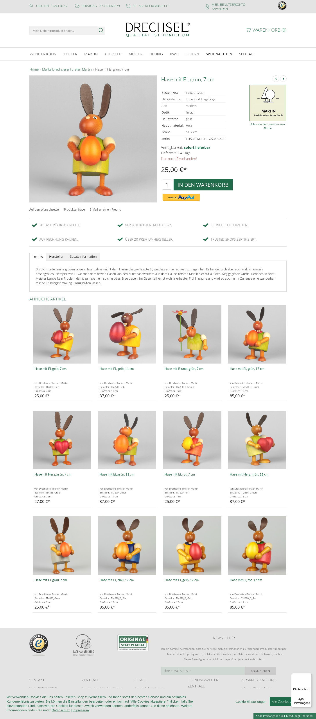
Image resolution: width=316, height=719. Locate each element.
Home (34, 68)
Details (38, 256)
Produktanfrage (74, 209)
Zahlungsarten (249, 696)
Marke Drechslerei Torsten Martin (67, 68)
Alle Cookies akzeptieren (289, 710)
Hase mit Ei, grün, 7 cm (112, 68)
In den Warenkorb (203, 184)
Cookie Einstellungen (250, 710)
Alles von (268, 125)
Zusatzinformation (83, 256)
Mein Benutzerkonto (228, 4)
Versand (307, 716)
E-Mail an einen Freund (105, 209)
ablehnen (172, 714)
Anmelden (220, 9)
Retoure (245, 692)
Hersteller (56, 256)
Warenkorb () (270, 30)
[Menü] (309, 675)
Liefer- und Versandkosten (256, 687)
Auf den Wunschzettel (44, 209)
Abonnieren (271, 670)
